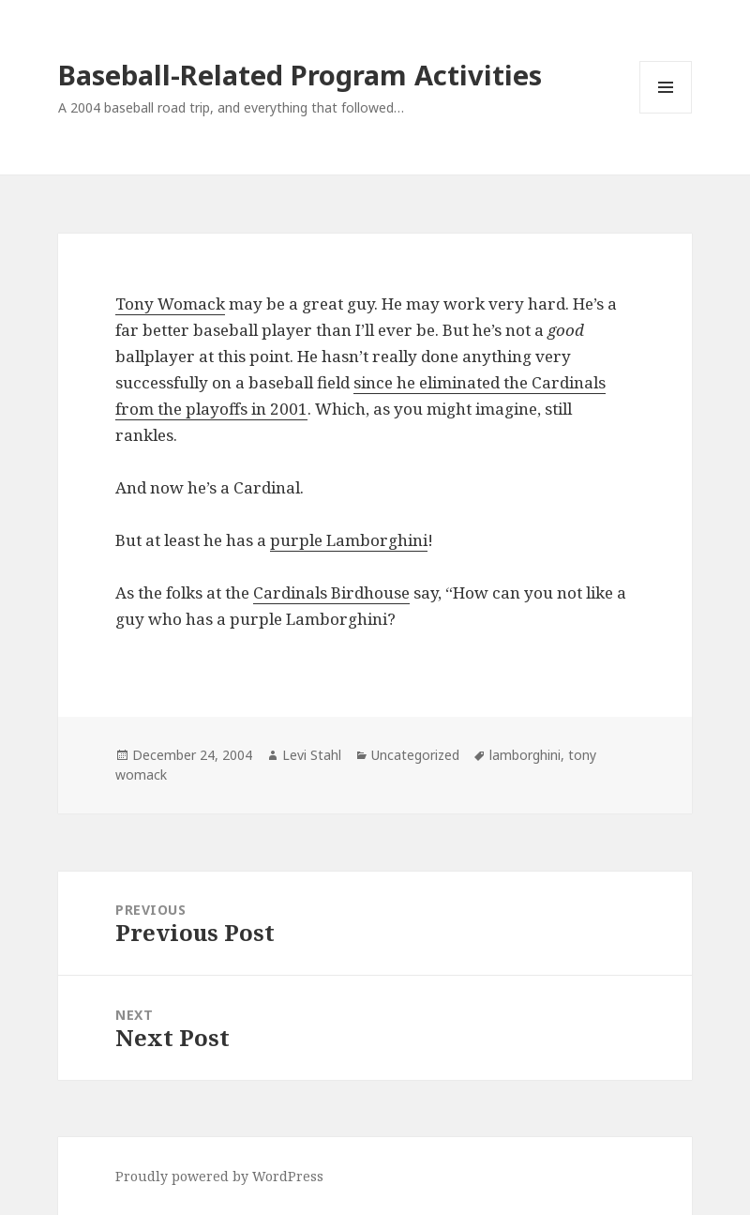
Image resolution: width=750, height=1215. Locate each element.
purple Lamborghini (349, 540)
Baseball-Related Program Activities (300, 74)
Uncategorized (415, 755)
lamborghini (525, 755)
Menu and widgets (666, 113)
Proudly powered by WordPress (219, 1176)
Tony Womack (170, 303)
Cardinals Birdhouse (331, 592)
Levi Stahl (311, 755)
